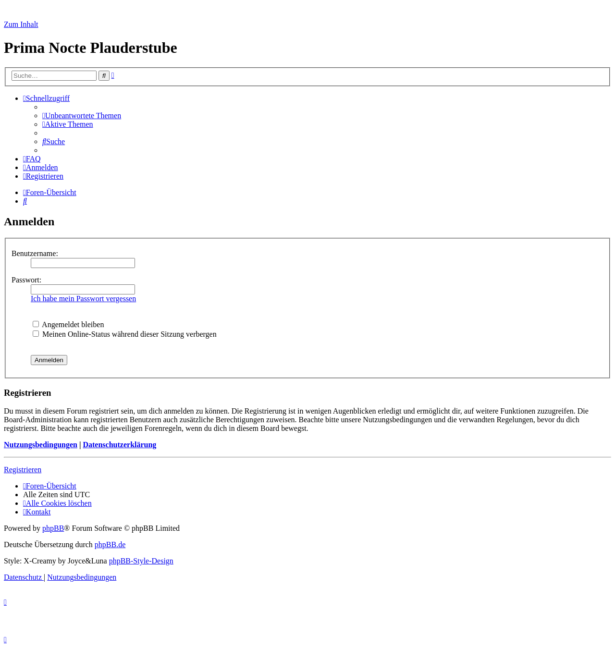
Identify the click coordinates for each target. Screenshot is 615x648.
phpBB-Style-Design (141, 561)
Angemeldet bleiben (68, 324)
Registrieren (22, 469)
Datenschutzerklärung (119, 444)
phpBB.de (110, 544)
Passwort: (26, 280)
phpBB (53, 528)
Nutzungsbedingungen (40, 444)
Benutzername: (35, 253)
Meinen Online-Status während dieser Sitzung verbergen (125, 334)
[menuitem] (81, 115)
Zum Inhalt (21, 24)
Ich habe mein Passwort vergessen (83, 298)
